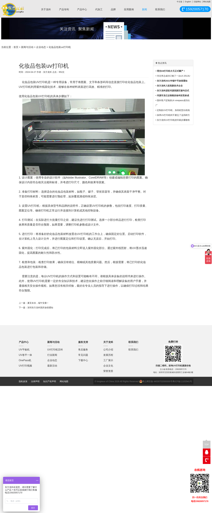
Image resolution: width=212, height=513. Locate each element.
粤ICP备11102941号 (182, 381)
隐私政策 (23, 381)
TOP (206, 443)
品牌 (113, 9)
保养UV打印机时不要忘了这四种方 (173, 115)
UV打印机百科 (55, 349)
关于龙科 (46, 9)
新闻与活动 (27, 47)
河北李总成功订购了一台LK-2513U (173, 76)
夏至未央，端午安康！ (38, 303)
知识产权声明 (49, 381)
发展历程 (108, 355)
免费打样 (173, 341)
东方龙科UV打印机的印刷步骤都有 (173, 120)
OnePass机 (25, 360)
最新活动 (52, 365)
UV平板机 (24, 349)
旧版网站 (197, 2)
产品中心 (82, 9)
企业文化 (108, 365)
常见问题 (83, 355)
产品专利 (64, 9)
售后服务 (83, 349)
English (188, 2)
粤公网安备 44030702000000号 (156, 381)
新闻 (144, 9)
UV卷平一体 (25, 355)
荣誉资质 (108, 371)
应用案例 (129, 9)
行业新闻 (52, 355)
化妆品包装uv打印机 (60, 47)
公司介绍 (108, 349)
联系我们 (160, 9)
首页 (15, 47)
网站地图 (206, 2)
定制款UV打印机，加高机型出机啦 (173, 110)
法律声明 (35, 381)
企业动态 (41, 47)
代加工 (99, 9)
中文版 (179, 2)
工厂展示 (108, 360)
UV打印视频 (25, 365)
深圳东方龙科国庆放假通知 (40, 307)
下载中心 (83, 360)
